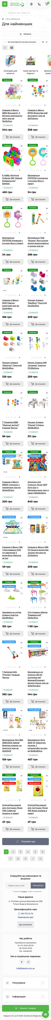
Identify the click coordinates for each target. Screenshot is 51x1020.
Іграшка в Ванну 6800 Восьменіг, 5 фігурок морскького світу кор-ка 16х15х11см (12, 116)
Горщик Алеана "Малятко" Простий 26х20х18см (12, 365)
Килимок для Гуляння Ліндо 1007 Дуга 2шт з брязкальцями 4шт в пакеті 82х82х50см (38, 487)
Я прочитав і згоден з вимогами (27, 891)
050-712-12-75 (27, 913)
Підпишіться (38, 885)
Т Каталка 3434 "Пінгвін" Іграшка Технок (11, 675)
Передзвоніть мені (25, 917)
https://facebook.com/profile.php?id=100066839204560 (21, 962)
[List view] (5, 47)
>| (40, 858)
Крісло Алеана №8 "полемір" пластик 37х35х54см (37, 365)
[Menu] (4, 4)
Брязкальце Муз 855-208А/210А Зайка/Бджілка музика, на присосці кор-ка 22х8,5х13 (12, 745)
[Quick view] (21, 81)
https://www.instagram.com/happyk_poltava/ (28, 962)
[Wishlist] (21, 86)
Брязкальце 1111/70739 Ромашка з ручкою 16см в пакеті (12, 241)
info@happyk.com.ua (25, 968)
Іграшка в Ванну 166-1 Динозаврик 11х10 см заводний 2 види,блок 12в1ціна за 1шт (12, 552)
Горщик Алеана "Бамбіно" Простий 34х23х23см (37, 303)
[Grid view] (11, 47)
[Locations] (31, 4)
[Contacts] (39, 4)
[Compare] (21, 91)
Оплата (24, 891)
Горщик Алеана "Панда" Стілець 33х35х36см (36, 425)
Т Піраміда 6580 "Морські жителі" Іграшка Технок (10, 425)
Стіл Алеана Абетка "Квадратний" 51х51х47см (37, 615)
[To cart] (13, 137)
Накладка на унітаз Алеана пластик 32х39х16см (11, 615)
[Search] (5, 13)
